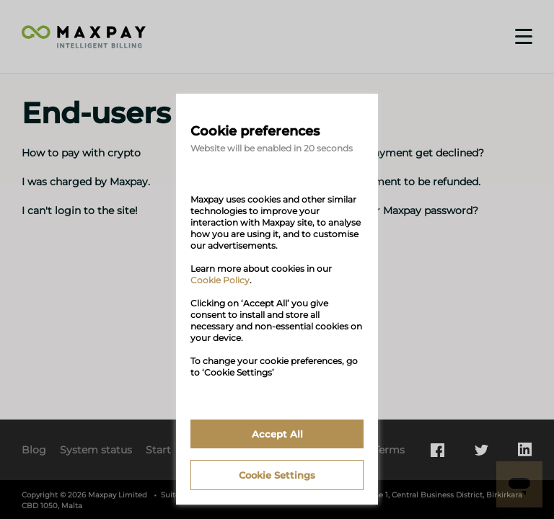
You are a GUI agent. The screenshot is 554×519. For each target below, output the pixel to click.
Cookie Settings (277, 475)
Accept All (277, 434)
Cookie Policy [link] (220, 280)
